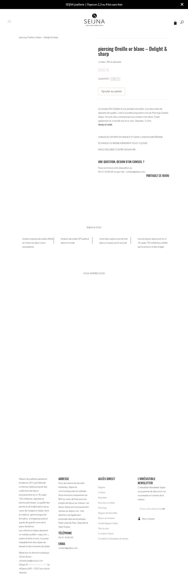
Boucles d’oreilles (106, 503)
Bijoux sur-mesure (106, 518)
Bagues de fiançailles (107, 513)
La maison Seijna (105, 533)
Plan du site (103, 528)
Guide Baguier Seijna (108, 523)
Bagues (101, 487)
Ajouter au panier (111, 91)
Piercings (102, 508)
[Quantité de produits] (115, 79)
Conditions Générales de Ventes (113, 539)
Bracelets (102, 498)
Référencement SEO (37, 564)
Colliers (101, 492)
